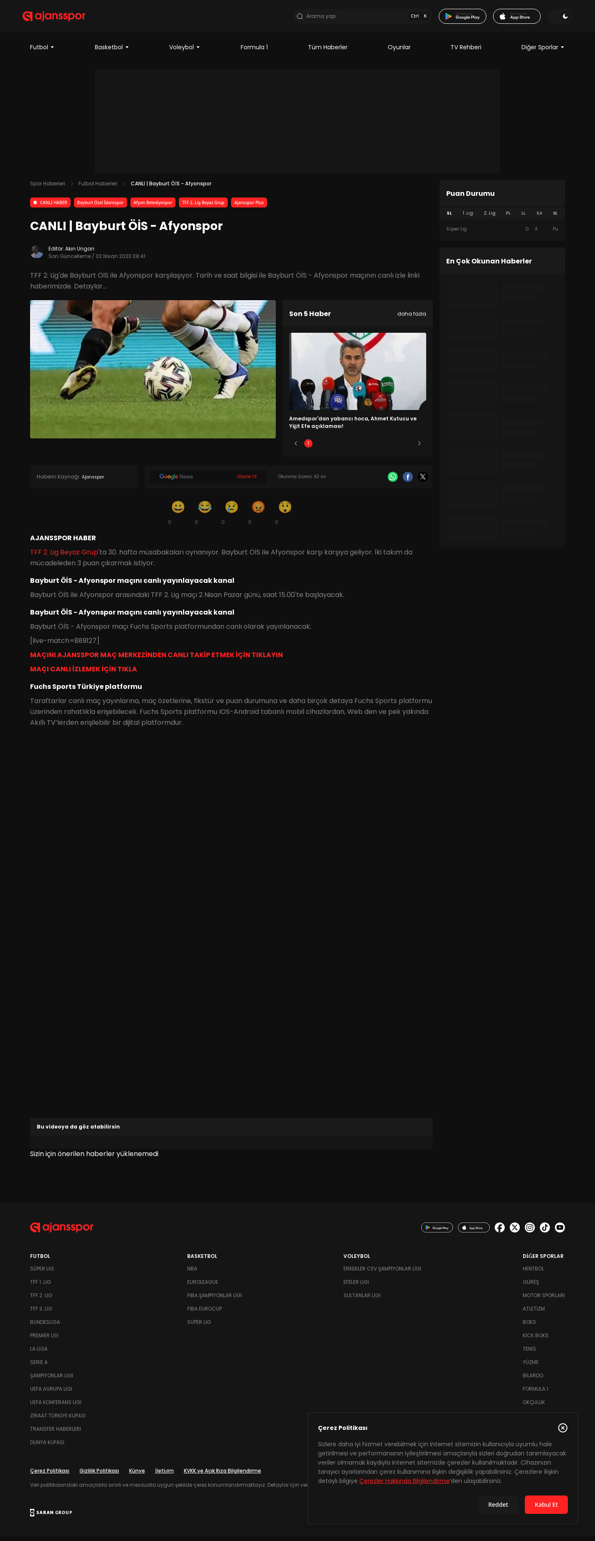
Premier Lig (44, 1340)
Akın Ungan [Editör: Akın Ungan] (79, 253)
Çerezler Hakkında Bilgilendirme (404, 1481)
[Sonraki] (419, 448)
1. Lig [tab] (468, 218)
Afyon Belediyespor (153, 207)
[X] (423, 481)
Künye (137, 1475)
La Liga (39, 1353)
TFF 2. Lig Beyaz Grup (203, 207)
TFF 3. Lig (41, 1313)
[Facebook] (408, 481)
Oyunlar (399, 52)
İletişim (164, 1475)
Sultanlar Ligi (362, 1299)
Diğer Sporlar (543, 52)
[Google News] (208, 481)
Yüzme (531, 1366)
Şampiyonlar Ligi (51, 1380)
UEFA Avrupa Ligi (51, 1393)
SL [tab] (449, 218)
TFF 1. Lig (40, 1286)
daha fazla (411, 318)
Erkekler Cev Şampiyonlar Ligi (382, 1273)
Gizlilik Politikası (99, 1475)
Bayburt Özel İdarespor (100, 207)
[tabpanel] (502, 234)
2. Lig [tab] (490, 218)
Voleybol (185, 52)
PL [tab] (508, 218)
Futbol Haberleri (98, 188)
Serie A (39, 1366)
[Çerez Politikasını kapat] (563, 1428)
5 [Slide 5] (407, 448)
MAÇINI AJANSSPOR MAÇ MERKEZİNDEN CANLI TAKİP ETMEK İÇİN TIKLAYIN (156, 659)
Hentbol (533, 1273)
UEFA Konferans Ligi (55, 1406)
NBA (192, 1273)
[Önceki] (295, 448)
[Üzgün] (231, 517)
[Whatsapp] (393, 481)
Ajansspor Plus (249, 207)
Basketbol (112, 52)
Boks (529, 1326)
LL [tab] (523, 218)
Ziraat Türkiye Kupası (58, 1420)
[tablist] (502, 218)
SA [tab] (539, 218)
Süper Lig (42, 1273)
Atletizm (534, 1313)
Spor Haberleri (47, 188)
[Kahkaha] (205, 517)
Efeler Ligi (356, 1286)
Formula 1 (254, 52)
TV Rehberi (465, 52)
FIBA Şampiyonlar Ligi (214, 1299)
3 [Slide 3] (357, 448)
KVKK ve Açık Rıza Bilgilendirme (222, 1475)
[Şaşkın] (285, 517)
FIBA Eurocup (204, 1313)
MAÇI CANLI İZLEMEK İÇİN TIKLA (83, 673)
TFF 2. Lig (41, 1299)
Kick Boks (536, 1340)
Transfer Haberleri (55, 1433)
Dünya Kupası (47, 1446)
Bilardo (533, 1380)
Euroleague (202, 1286)
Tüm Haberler (328, 52)
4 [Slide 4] (382, 448)
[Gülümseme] (178, 517)
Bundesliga (45, 1326)
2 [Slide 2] (333, 448)
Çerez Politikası (49, 1475)
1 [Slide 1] (308, 448)
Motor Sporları (544, 1299)
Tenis (529, 1353)
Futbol (42, 52)
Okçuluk (534, 1406)
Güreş (531, 1286)
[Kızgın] (258, 517)
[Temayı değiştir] (552, 18)
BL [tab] (555, 218)
